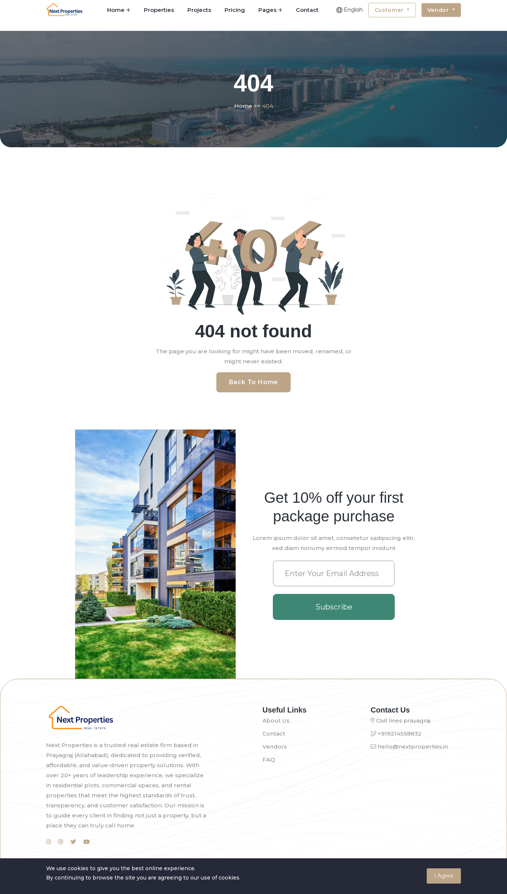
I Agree (443, 875)
